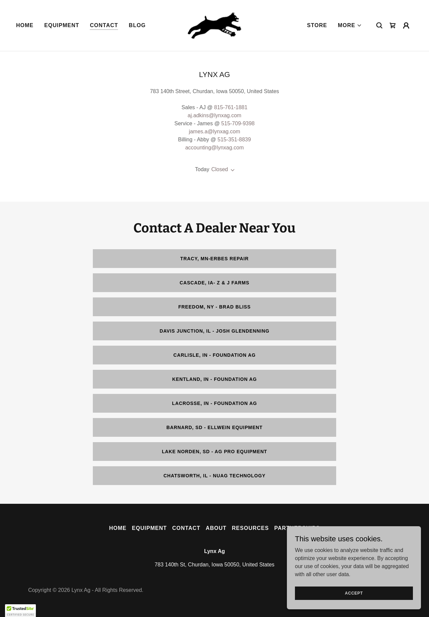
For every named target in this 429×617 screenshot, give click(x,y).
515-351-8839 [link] (234, 139)
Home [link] (25, 25)
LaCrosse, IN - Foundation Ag (214, 403)
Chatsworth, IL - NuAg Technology (215, 475)
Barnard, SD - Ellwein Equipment (214, 427)
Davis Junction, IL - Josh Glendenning (214, 331)
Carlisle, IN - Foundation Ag (214, 355)
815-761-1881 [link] (231, 107)
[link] (214, 25)
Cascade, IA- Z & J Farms (214, 282)
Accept (354, 593)
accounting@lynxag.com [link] (214, 147)
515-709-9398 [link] (238, 123)
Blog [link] (137, 25)
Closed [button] (219, 169)
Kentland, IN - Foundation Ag (214, 379)
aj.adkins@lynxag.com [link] (214, 115)
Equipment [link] (61, 25)
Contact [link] (104, 25)
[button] (350, 25)
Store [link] (317, 25)
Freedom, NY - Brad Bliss (214, 307)
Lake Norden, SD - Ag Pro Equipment (214, 451)
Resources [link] (250, 528)
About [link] (216, 528)
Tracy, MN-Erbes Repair (214, 258)
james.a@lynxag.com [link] (214, 131)
